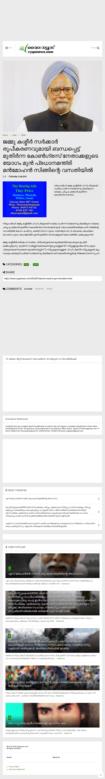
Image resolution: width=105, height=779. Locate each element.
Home (5, 135)
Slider (23, 135)
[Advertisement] (52, 22)
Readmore (66, 584)
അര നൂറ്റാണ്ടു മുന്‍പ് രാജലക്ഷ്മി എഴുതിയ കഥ (36, 723)
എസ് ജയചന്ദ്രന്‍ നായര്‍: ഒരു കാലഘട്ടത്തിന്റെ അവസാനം (45, 573)
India (14, 135)
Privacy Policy (14, 767)
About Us (56, 757)
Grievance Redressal (17, 769)
